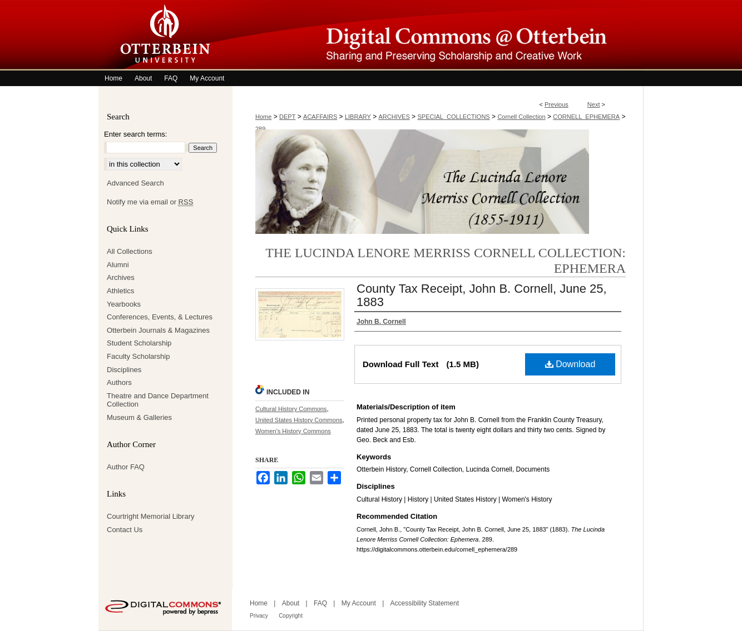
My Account (359, 603)
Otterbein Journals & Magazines (158, 330)
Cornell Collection (521, 116)
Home (263, 116)
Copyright (291, 616)
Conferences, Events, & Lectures (159, 317)
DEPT (287, 116)
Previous (556, 104)
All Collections (129, 251)
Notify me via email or (150, 202)
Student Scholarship (139, 343)
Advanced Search (135, 183)
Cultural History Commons (291, 408)
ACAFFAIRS (320, 116)
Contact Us (124, 529)
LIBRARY (358, 116)
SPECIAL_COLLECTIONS (453, 116)
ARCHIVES (394, 116)
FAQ (320, 603)
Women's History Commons (293, 431)
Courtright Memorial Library (151, 516)
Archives (121, 277)
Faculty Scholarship (138, 356)
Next (593, 104)
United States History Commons (299, 420)
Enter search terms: (135, 134)
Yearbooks (124, 304)
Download (570, 364)
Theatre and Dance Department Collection (158, 400)
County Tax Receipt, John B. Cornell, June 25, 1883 (482, 295)
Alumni (118, 265)
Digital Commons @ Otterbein (438, 35)
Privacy (259, 616)
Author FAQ (126, 467)
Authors (119, 382)
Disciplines (124, 369)
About (290, 603)
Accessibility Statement (424, 603)
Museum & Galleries (139, 417)
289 (260, 129)
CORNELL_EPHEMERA (586, 116)
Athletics (120, 291)
